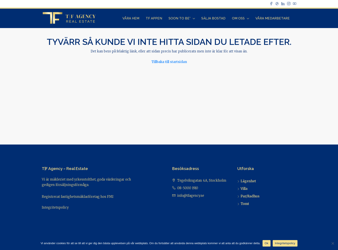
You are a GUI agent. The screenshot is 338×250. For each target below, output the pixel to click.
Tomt (245, 204)
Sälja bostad (213, 18)
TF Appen (154, 18)
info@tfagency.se (190, 195)
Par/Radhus (250, 196)
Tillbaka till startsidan (169, 62)
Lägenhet (248, 181)
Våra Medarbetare (272, 18)
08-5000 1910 (187, 188)
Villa (244, 189)
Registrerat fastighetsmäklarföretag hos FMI (77, 197)
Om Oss (238, 18)
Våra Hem (130, 18)
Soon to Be (180, 18)
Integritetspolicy (55, 207)
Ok (266, 243)
